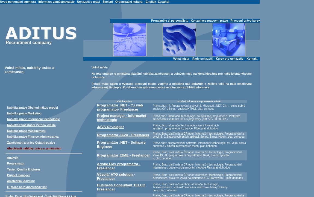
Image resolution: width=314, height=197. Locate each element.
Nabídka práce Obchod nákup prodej (32, 107)
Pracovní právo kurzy (245, 20)
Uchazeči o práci (88, 1)
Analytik (12, 157)
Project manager (18, 175)
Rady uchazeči (202, 58)
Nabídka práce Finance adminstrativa (32, 136)
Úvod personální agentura (18, 1)
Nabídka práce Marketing (24, 113)
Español (163, 1)
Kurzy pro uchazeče (229, 58)
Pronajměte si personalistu (169, 20)
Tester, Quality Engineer (23, 169)
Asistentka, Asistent (21, 180)
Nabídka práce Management (26, 130)
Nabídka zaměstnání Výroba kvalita (31, 125)
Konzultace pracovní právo (209, 20)
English (151, 1)
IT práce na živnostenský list (27, 187)
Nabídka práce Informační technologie (33, 119)
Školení (107, 1)
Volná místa (181, 58)
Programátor (16, 163)
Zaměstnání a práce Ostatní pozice (31, 142)
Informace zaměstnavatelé (56, 1)
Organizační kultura (128, 1)
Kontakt (251, 58)
